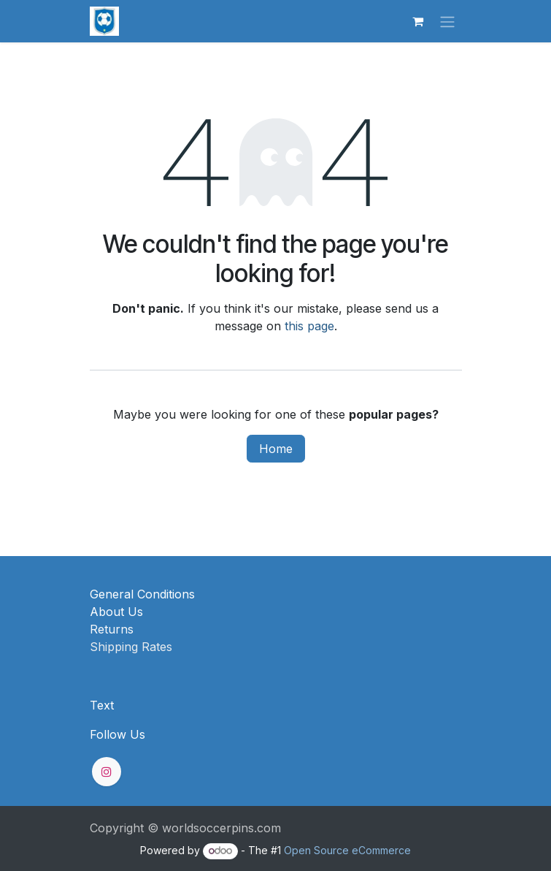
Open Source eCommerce (347, 850)
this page (309, 326)
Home (276, 448)
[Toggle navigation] (447, 21)
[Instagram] (106, 771)
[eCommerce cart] (418, 21)
